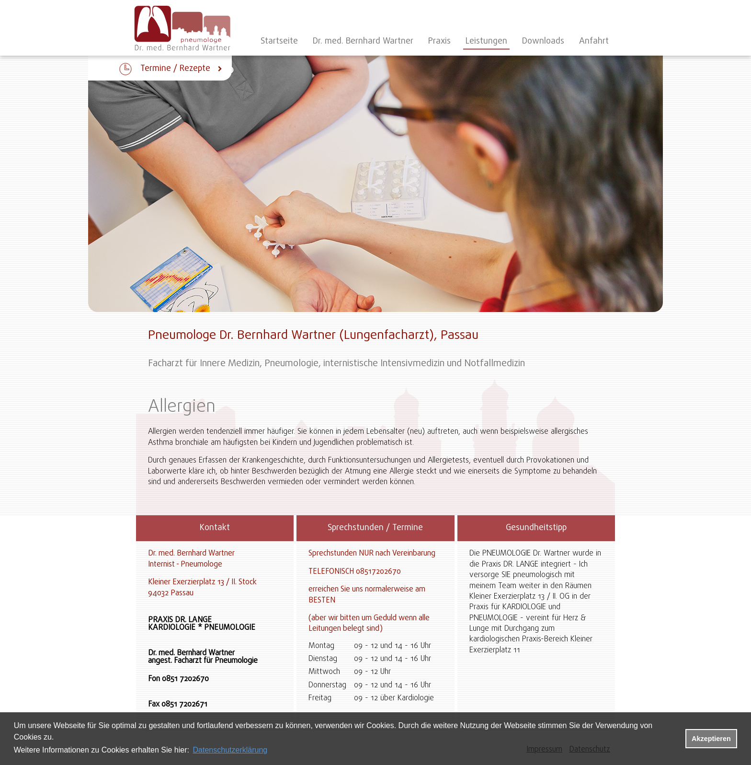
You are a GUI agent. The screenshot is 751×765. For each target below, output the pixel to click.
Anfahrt (594, 41)
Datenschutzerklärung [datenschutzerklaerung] (230, 750)
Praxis (439, 41)
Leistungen (486, 41)
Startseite (279, 41)
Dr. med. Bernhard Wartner (363, 41)
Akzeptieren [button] (711, 738)
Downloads (543, 41)
